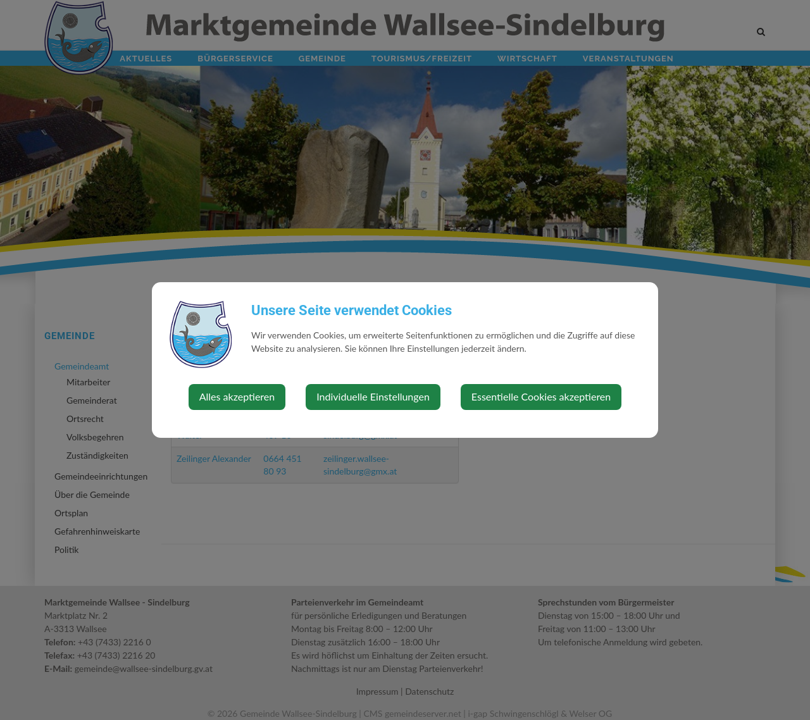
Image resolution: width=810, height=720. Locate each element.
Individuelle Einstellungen (373, 396)
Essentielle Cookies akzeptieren (541, 396)
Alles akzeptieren (237, 396)
